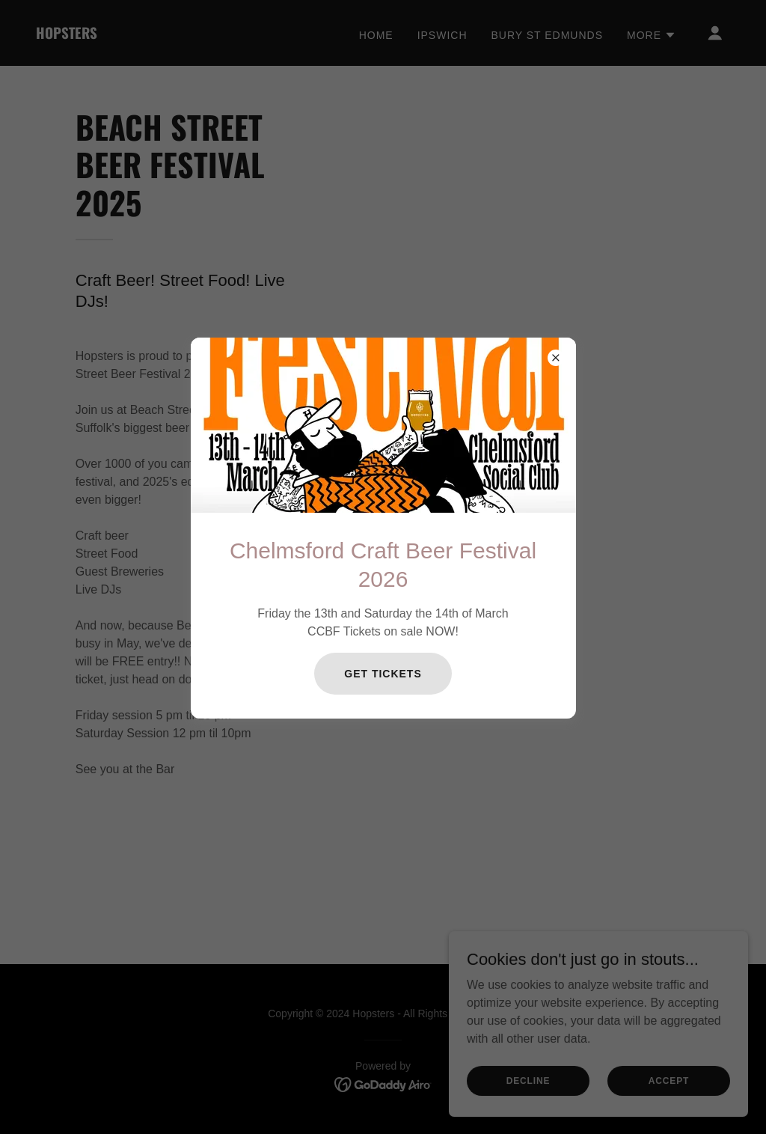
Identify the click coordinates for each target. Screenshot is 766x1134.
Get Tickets (383, 674)
